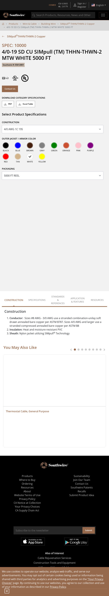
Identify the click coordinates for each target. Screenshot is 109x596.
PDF (8, 104)
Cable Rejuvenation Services (54, 558)
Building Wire (48, 23)
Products (13, 23)
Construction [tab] (13, 300)
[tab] (75, 350)
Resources (27, 487)
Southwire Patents (82, 487)
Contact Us (10, 88)
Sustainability (82, 476)
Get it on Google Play (76, 542)
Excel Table (25, 104)
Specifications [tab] (37, 299)
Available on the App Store (33, 542)
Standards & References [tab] (58, 300)
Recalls (82, 491)
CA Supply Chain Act (27, 510)
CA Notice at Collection (27, 503)
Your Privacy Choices (27, 506)
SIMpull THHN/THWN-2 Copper (77, 23)
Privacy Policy (58, 587)
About (27, 491)
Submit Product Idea (81, 495)
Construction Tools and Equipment (55, 563)
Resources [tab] (97, 299)
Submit (88, 530)
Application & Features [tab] (78, 300)
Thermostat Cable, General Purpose (27, 411)
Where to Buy (27, 480)
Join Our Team (81, 480)
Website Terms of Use (27, 495)
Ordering (27, 483)
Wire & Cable (30, 23)
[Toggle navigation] (103, 15)
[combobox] (63, 15)
